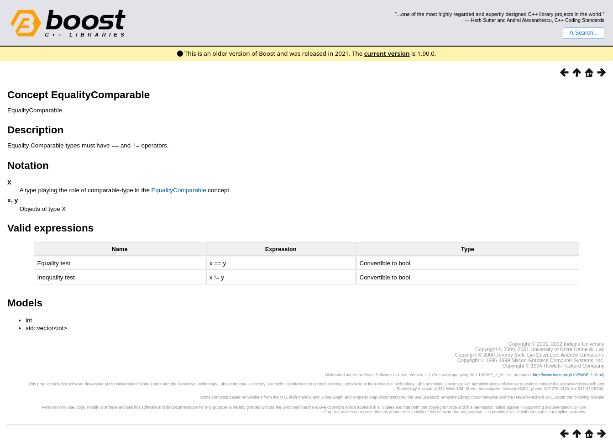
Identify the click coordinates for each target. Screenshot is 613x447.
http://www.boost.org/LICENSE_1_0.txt (568, 375)
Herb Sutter (483, 20)
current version (387, 53)
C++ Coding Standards (579, 20)
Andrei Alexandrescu (529, 20)
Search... (583, 33)
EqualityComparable (179, 189)
